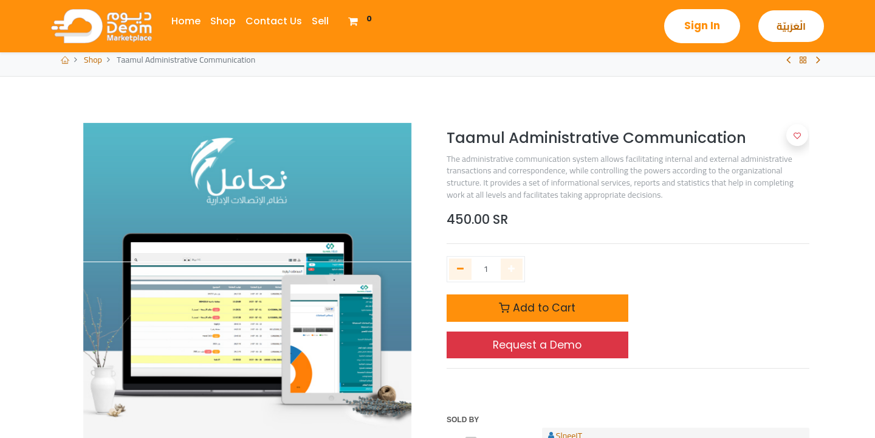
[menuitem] (185, 21)
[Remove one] (460, 269)
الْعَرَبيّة (791, 26)
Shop (93, 60)
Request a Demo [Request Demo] (537, 345)
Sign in (702, 25)
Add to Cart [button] (537, 308)
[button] (797, 135)
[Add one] (512, 269)
